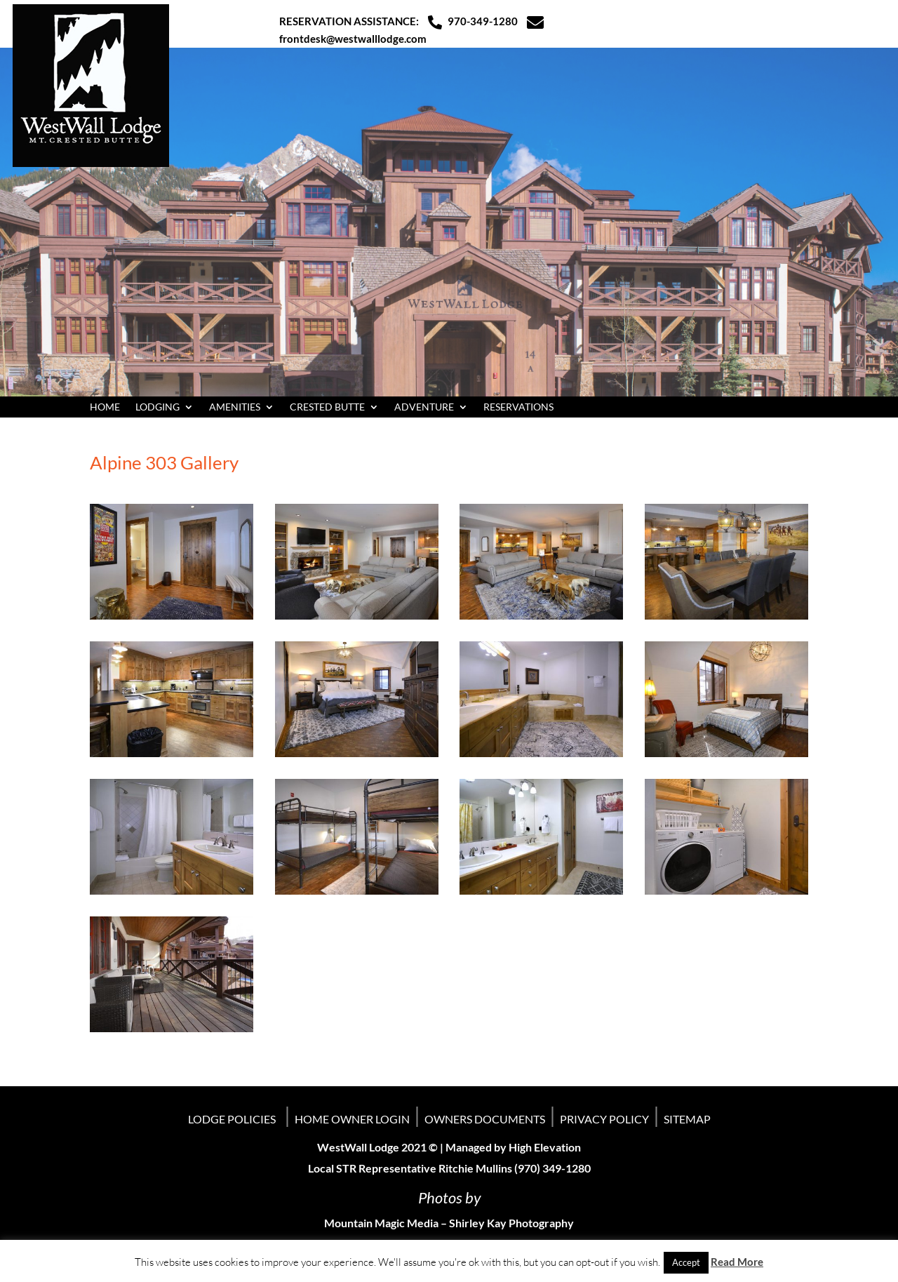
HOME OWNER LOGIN (352, 1119)
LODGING (157, 407)
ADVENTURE (424, 407)
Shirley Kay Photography (511, 1222)
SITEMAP (687, 1119)
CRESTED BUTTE (327, 407)
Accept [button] (686, 1262)
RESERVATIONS (518, 407)
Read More (737, 1261)
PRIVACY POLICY (604, 1119)
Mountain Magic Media (381, 1222)
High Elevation (545, 1147)
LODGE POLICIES (232, 1119)
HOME (105, 407)
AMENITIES (234, 407)
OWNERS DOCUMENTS (484, 1119)
